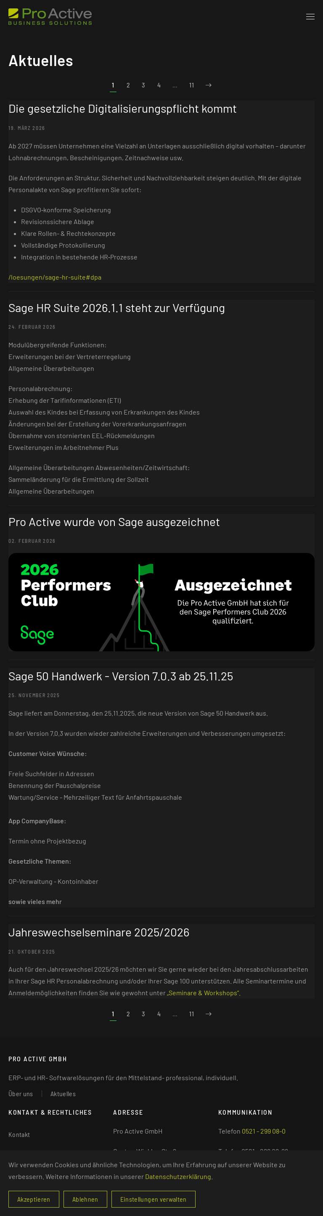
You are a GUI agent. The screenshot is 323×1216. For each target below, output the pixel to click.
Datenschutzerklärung (178, 1176)
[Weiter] (208, 85)
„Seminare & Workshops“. (204, 993)
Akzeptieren (33, 1199)
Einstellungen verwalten (153, 1199)
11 (191, 85)
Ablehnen (85, 1199)
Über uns (20, 1093)
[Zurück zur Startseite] (50, 17)
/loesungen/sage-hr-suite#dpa (54, 277)
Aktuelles (63, 1093)
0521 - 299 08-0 (264, 1131)
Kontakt (19, 1134)
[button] (310, 17)
